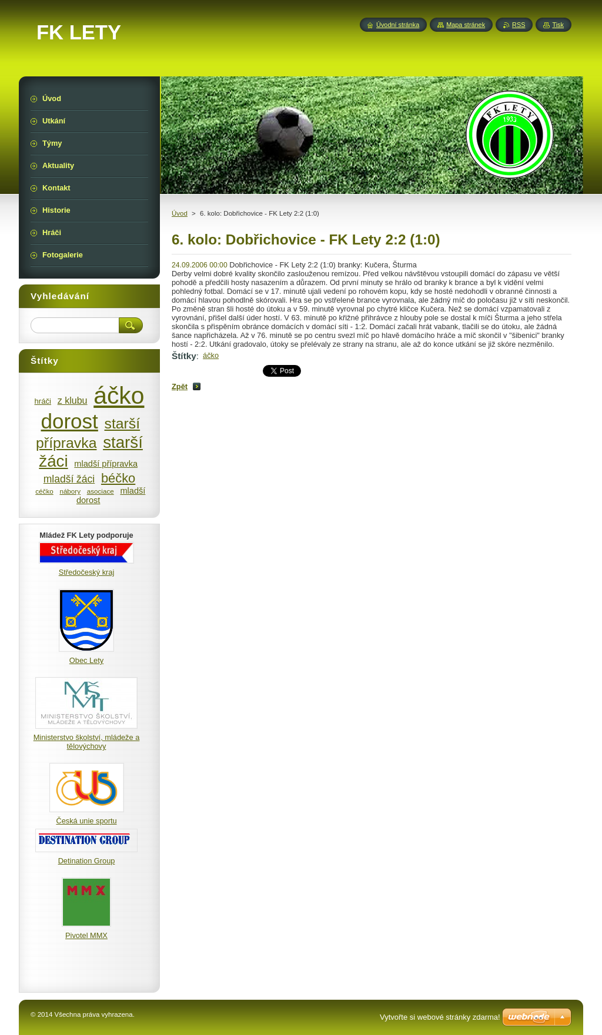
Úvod (180, 213)
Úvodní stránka (397, 24)
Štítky (184, 356)
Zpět (180, 386)
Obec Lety (86, 660)
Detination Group (86, 860)
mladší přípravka (106, 463)
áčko (211, 355)
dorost (69, 421)
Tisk (558, 24)
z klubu (73, 400)
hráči (43, 401)
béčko (118, 478)
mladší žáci (69, 479)
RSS (518, 24)
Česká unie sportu (86, 820)
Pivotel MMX (86, 935)
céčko (44, 491)
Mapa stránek (465, 24)
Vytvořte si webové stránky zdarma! (440, 1017)
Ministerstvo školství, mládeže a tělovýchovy (87, 742)
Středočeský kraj (87, 572)
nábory (70, 491)
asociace (100, 491)
